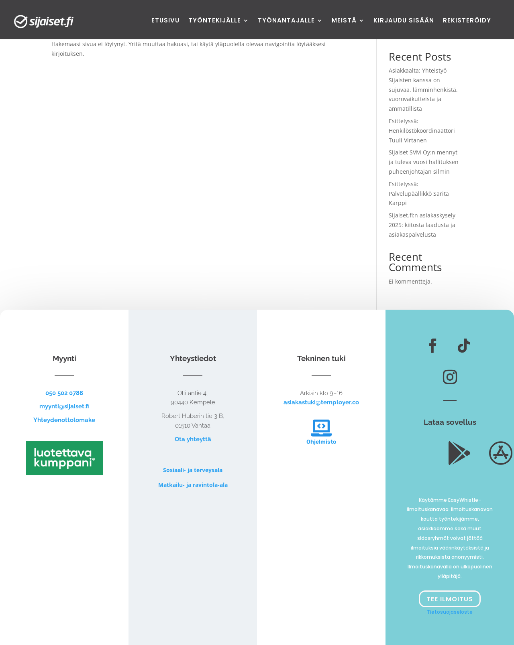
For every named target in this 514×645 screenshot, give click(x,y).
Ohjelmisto (321, 441)
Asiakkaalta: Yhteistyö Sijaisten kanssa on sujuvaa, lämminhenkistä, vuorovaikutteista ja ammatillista (423, 89)
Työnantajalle (286, 21)
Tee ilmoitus (449, 599)
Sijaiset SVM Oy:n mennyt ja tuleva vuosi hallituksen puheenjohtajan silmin (424, 161)
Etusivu (165, 21)
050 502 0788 (64, 393)
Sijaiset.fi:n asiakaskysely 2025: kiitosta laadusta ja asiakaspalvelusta (422, 224)
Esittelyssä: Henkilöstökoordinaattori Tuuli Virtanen (422, 130)
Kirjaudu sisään (403, 21)
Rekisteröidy (467, 21)
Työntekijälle (214, 21)
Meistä (344, 21)
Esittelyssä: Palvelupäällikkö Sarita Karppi (419, 193)
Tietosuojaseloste (450, 611)
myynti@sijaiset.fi (64, 406)
